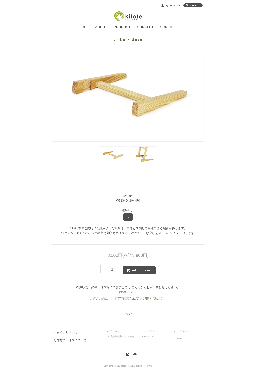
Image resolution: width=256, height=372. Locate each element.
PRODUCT (122, 27)
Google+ (179, 338)
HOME (84, 27)
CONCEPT (145, 27)
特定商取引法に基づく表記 (121, 336)
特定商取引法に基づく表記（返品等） (140, 298)
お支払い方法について (68, 333)
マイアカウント (182, 331)
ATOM (151, 336)
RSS (144, 336)
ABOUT (101, 27)
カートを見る (148, 331)
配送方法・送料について (70, 340)
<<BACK (128, 314)
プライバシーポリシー (119, 331)
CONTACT (168, 27)
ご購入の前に (99, 298)
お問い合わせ (128, 292)
